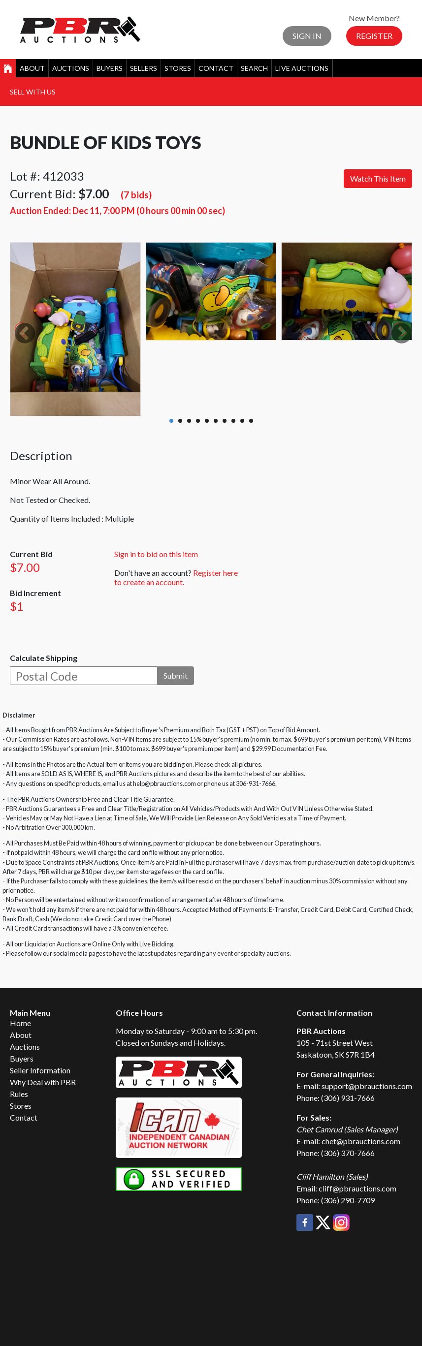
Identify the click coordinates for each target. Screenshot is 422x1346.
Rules (19, 1093)
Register (374, 35)
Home (20, 1023)
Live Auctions (301, 68)
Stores (177, 68)
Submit (175, 675)
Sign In (307, 35)
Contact (215, 68)
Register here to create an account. (176, 577)
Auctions (70, 68)
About (32, 68)
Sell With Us (33, 92)
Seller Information (40, 1070)
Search (254, 68)
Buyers (110, 68)
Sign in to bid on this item (156, 554)
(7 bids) (136, 194)
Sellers (143, 68)
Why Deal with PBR (43, 1082)
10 (251, 421)
